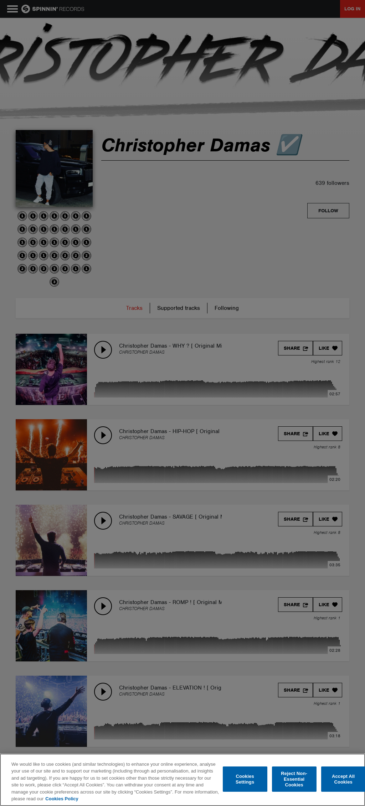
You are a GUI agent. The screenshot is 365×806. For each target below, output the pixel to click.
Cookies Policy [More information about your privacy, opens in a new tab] (61, 798)
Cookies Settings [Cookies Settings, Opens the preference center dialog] (245, 779)
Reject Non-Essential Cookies (294, 779)
